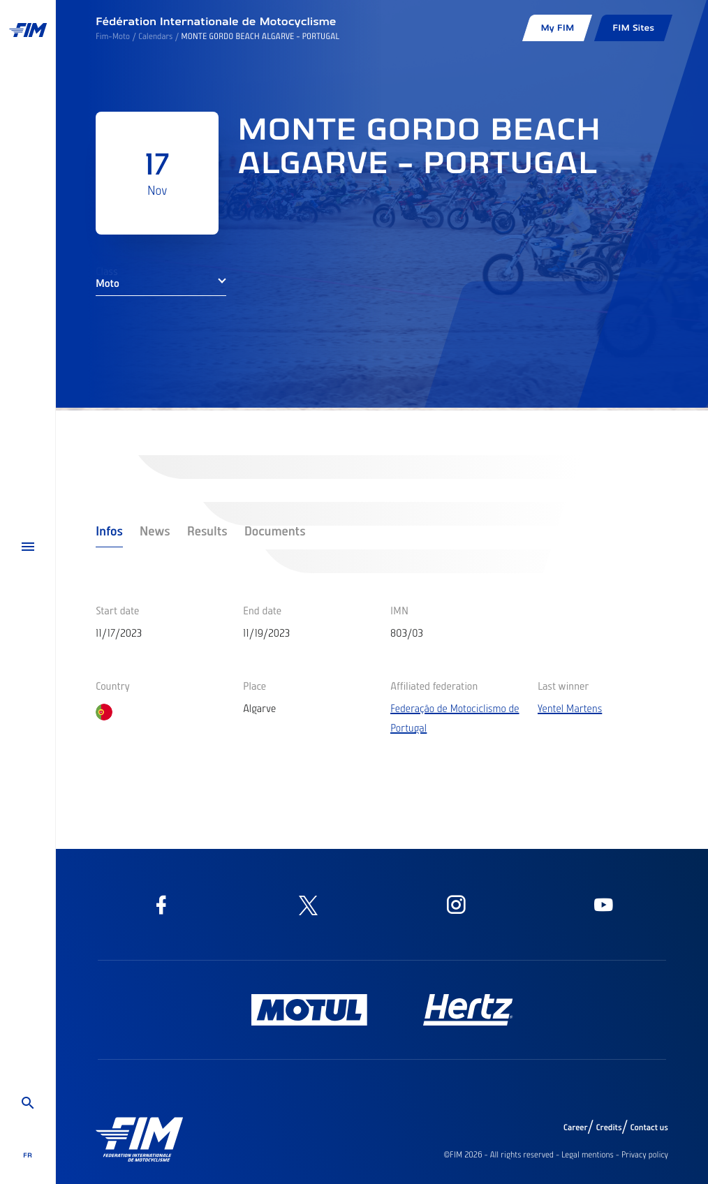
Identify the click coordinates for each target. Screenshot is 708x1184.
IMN (399, 610)
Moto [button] (107, 283)
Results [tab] (207, 530)
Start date (117, 610)
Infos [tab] (109, 530)
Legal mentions (587, 1154)
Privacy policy (644, 1154)
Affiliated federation (434, 686)
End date (262, 610)
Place (254, 686)
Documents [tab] (275, 530)
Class (107, 271)
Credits (608, 1127)
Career (575, 1127)
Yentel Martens (570, 708)
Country (113, 686)
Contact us (649, 1127)
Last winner (563, 686)
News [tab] (155, 530)
